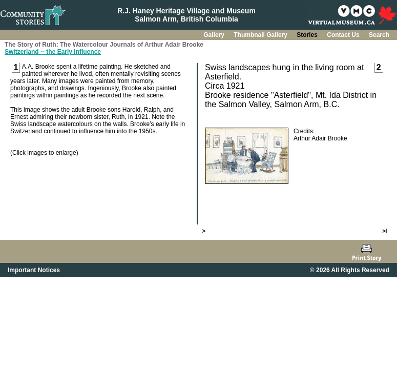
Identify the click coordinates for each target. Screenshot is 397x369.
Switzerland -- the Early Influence (53, 51)
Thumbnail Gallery (261, 34)
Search (379, 34)
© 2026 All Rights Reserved (349, 270)
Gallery (214, 34)
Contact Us (344, 34)
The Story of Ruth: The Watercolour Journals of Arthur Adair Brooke (104, 44)
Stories (308, 34)
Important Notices (34, 270)
